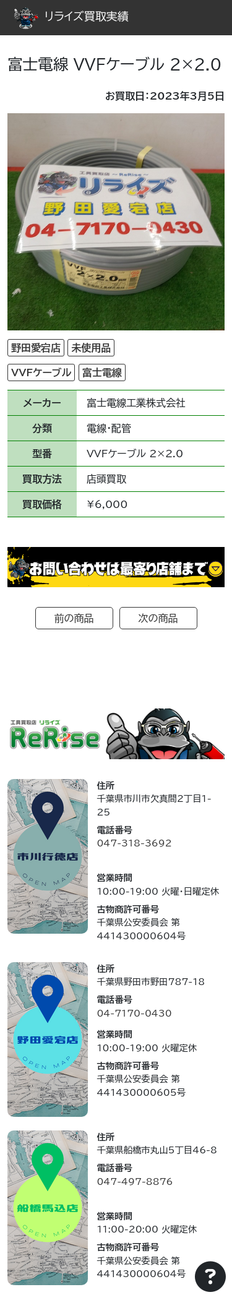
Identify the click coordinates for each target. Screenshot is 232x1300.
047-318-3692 (134, 843)
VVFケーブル (41, 372)
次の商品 (158, 618)
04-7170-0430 (134, 1013)
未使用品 (91, 348)
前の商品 (74, 618)
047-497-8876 (135, 1181)
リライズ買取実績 (71, 16)
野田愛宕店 (36, 348)
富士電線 (102, 372)
